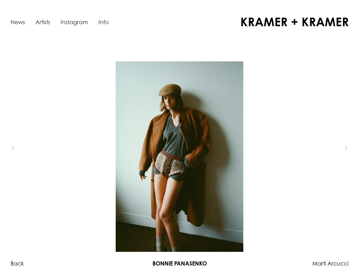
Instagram (74, 22)
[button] (25, 148)
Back (17, 263)
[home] (294, 22)
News (18, 22)
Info (104, 22)
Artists (42, 22)
